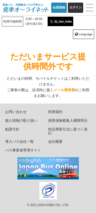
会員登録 (59, 7)
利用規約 (55, 112)
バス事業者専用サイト (23, 150)
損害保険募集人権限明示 (68, 120)
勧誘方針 (12, 129)
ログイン (75, 7)
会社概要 (55, 141)
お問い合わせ (16, 112)
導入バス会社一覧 (19, 141)
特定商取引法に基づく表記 (68, 131)
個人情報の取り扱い (21, 120)
